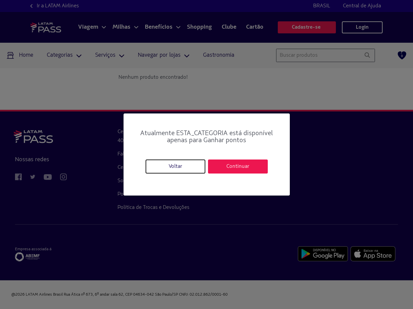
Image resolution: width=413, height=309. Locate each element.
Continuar (237, 166)
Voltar (175, 166)
